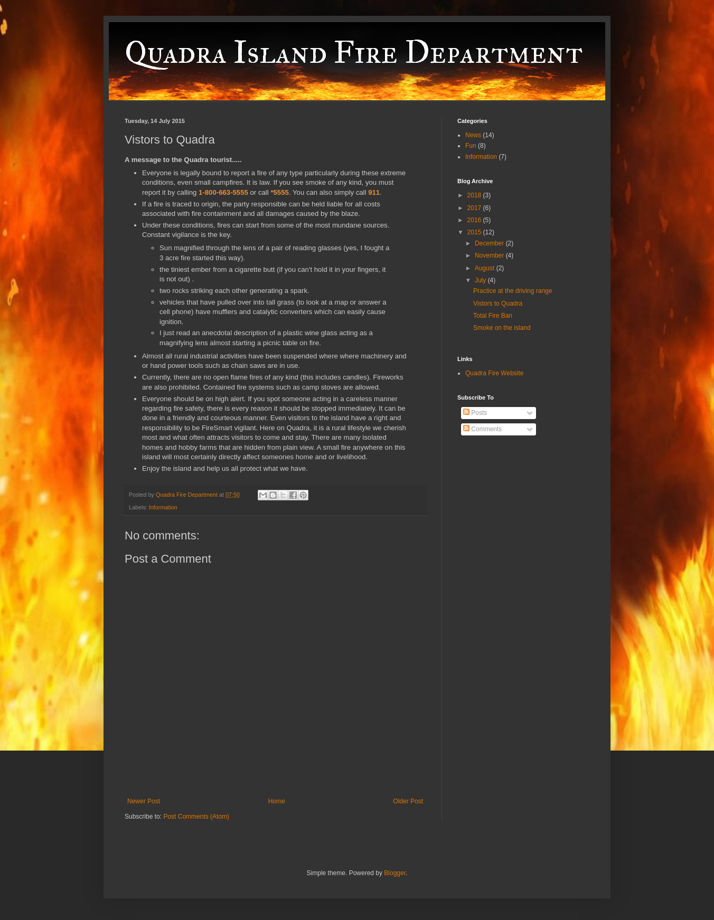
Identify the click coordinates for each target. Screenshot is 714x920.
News (473, 135)
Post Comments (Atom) (196, 816)
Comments (482, 429)
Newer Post (143, 801)
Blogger (395, 873)
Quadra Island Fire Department (354, 52)
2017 (475, 208)
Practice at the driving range (512, 291)
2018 (475, 195)
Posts (475, 412)
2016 (475, 220)
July (481, 280)
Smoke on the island (502, 327)
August (485, 268)
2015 (475, 232)
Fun (470, 145)
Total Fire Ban (492, 315)
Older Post (408, 801)
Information (163, 507)
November (490, 255)
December (490, 243)
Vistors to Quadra (497, 303)
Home (276, 801)
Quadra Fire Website (494, 373)
